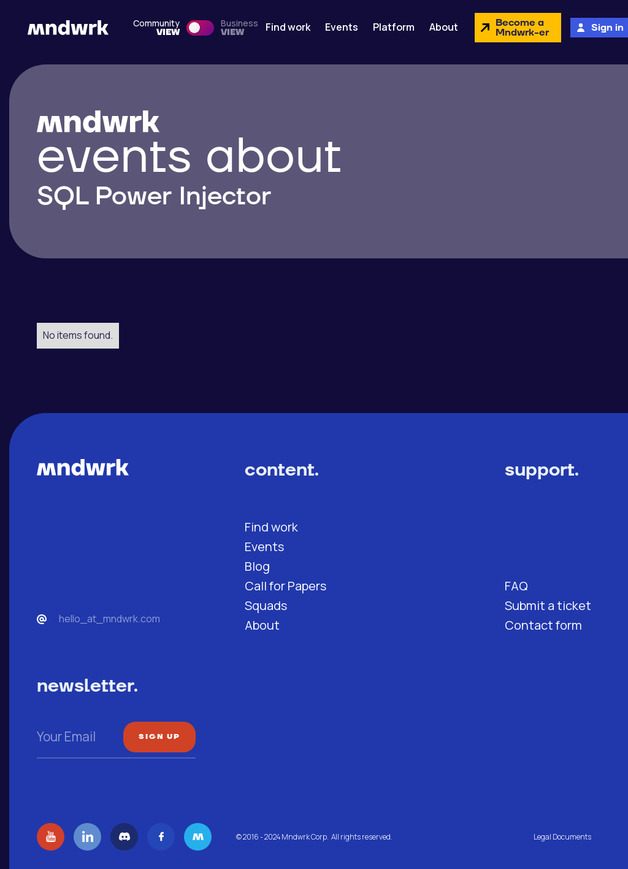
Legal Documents (562, 837)
